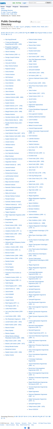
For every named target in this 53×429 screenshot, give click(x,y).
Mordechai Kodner (10, 349)
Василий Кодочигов (34, 330)
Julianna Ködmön (10, 94)
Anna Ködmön (9, 83)
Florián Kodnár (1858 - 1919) (13, 225)
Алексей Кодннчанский (35, 128)
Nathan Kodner (9, 355)
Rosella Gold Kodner (35, 51)
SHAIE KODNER (33, 67)
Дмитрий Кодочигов (34, 292)
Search (48, 2)
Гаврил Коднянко (10, 212)
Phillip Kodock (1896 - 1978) (37, 406)
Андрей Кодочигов (34, 286)
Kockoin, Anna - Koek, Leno (9, 14)
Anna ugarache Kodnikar (36, 114)
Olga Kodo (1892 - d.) (35, 190)
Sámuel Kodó (32, 193)
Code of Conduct (10, 424)
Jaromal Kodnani (10, 167)
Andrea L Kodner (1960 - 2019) (14, 247)
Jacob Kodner (9, 291)
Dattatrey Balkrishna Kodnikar (37, 117)
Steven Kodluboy (10, 51)
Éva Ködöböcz (33, 211)
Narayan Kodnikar (34, 122)
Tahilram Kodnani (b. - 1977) (13, 204)
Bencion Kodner (9, 253)
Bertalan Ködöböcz (34, 209)
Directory (17, 423)
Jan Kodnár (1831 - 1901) (12, 228)
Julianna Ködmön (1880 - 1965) (14, 97)
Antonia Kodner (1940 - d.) (12, 250)
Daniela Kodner (9, 261)
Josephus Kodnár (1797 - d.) (13, 231)
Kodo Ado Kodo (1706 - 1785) (37, 173)
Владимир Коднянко (11, 219)
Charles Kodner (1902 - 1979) (13, 258)
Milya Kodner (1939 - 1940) (13, 341)
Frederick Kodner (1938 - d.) (13, 277)
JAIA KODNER (9, 294)
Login (24, 3)
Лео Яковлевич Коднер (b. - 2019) (15, 319)
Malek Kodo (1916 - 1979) (36, 184)
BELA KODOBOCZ (34, 206)
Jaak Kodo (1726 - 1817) (36, 167)
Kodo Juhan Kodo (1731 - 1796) (38, 178)
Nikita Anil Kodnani (10, 193)
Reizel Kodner (33, 48)
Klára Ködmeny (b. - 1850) (12, 80)
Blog (17, 424)
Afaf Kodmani (9, 77)
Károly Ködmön (9, 100)
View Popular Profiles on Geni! (41, 33)
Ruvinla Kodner (33, 53)
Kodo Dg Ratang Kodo (35, 175)
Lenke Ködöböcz (33, 217)
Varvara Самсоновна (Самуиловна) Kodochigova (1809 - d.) (38, 260)
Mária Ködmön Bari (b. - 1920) (14, 120)
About (12, 423)
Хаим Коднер (9, 283)
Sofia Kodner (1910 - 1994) (36, 72)
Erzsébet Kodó (33, 155)
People (8, 6)
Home (2, 6)
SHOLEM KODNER (34, 70)
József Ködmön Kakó (11, 130)
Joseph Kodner (9, 300)
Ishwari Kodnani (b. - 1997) (13, 164)
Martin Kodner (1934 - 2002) (13, 324)
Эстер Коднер (9, 267)
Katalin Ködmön (9, 103)
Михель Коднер (10, 333)
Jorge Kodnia (32, 102)
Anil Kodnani (8, 147)
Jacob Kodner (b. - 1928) (12, 288)
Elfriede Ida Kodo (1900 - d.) (37, 153)
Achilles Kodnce (9, 236)
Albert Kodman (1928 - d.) (12, 54)
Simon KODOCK (33, 409)
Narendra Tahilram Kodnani (13, 187)
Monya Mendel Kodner (11, 346)
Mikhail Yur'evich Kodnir (35, 125)
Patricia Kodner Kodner (35, 39)
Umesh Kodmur (9, 142)
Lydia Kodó (32, 181)
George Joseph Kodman (12, 57)
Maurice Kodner (9, 327)
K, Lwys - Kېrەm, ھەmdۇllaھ (9, 12)
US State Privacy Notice (44, 423)
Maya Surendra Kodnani (12, 182)
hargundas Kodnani (10, 162)
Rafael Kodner (33, 42)
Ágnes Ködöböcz (33, 203)
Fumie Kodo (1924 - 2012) (36, 158)
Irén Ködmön (9, 89)
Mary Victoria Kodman (11, 66)
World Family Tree (25, 424)
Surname (24, 423)
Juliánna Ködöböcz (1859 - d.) (37, 214)
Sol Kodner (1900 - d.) (35, 75)
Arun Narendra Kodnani (12, 153)
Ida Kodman (8, 60)
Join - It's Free (16, 3)
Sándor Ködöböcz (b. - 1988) (37, 223)
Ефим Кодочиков (34, 391)
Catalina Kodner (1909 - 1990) (14, 255)
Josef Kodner (9, 297)
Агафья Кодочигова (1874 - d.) (37, 333)
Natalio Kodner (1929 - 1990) (13, 352)
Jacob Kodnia (32, 99)
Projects (15, 6)
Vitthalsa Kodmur (10, 144)
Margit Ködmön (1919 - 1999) (13, 111)
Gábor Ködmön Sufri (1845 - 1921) (15, 136)
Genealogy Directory (7, 10)
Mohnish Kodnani (10, 184)
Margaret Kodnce (10, 239)
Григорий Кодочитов (35, 403)
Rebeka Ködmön (10, 114)
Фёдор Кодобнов (34, 195)
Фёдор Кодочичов (34, 265)
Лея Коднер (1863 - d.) (11, 306)
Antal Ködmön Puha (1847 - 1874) (15, 133)
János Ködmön (9, 91)
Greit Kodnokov (33, 136)
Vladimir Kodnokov (34, 144)
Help (32, 424)
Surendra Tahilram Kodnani (13, 201)
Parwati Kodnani (10, 199)
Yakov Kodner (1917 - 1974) (37, 93)
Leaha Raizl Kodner (11, 308)
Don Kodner (8, 264)
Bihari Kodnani (9, 156)
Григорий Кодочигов (34, 299)
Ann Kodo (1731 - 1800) (35, 147)
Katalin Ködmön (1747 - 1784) (13, 106)
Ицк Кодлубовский (10, 39)
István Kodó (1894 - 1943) (36, 164)
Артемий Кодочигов (34, 289)
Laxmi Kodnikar (33, 119)
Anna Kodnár (9, 222)
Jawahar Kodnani (10, 170)
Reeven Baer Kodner (35, 45)
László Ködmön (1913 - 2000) (13, 108)
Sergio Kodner (33, 64)
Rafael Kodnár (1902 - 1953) (13, 234)
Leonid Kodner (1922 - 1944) (13, 322)
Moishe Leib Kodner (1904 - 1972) (15, 343)
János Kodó (32, 170)
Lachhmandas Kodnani (11, 176)
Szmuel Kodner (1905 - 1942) (37, 83)
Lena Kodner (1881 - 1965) (13, 316)
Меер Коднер (9, 330)
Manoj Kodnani (9, 179)
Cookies (2, 424)
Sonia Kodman (9, 71)
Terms (29, 423)
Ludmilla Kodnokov (34, 138)
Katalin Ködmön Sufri (11, 139)
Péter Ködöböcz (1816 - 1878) (37, 220)
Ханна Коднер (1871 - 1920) (13, 286)
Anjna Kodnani (9, 150)
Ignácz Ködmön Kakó (11, 127)
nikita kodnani (9, 190)
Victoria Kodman (10, 74)
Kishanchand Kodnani (11, 173)
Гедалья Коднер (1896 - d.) (13, 280)
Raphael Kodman (10, 68)
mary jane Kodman (10, 63)
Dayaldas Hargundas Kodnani (13, 159)
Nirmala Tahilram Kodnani (12, 196)
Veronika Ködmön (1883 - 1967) (14, 117)
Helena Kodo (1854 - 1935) (36, 161)
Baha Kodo (32, 150)
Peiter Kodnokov (33, 141)
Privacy (35, 423)
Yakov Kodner (33, 90)
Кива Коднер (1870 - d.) (12, 303)
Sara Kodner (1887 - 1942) (36, 56)
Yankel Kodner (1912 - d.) (36, 96)
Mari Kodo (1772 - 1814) (36, 187)
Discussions (24, 6)
